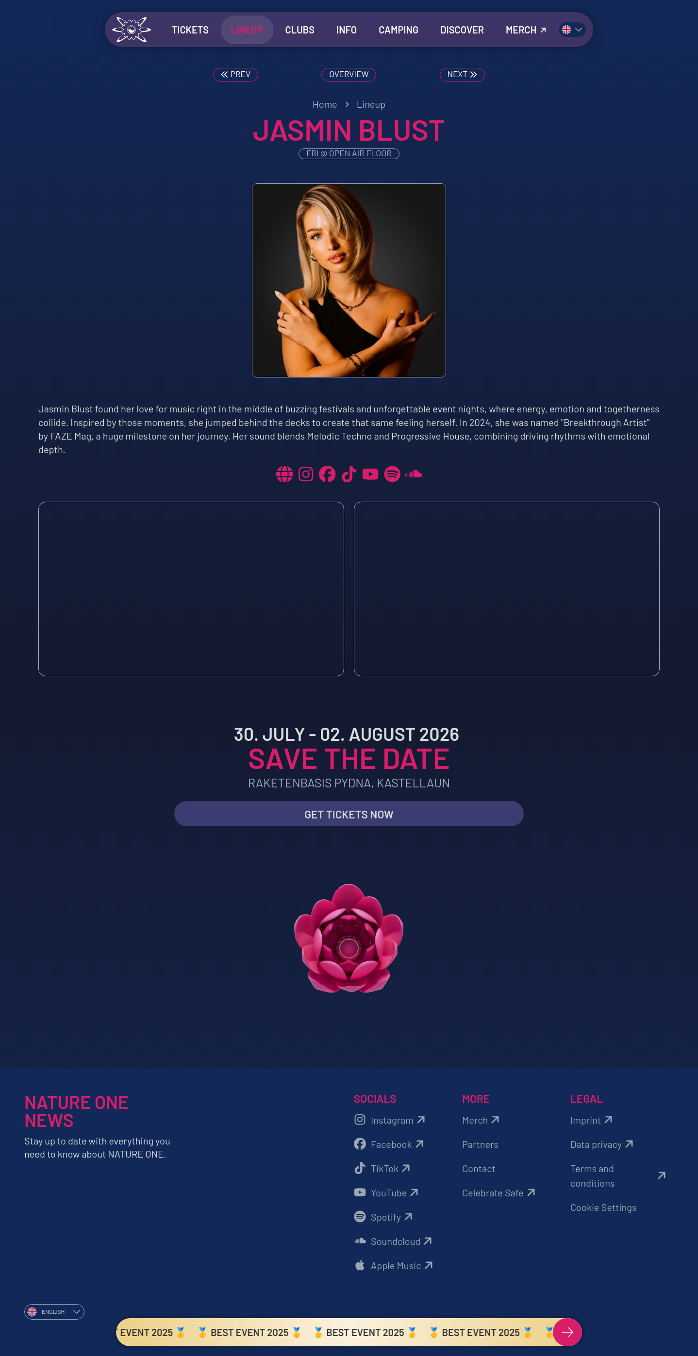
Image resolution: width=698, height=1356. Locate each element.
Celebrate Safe (500, 1192)
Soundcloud (394, 1241)
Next (463, 74)
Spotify (384, 1216)
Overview (349, 73)
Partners (480, 1144)
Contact (479, 1168)
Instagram (391, 1119)
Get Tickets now (349, 814)
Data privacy (603, 1144)
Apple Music (395, 1265)
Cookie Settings (603, 1207)
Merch (482, 1119)
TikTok (383, 1168)
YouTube (387, 1192)
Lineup (371, 104)
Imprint (592, 1119)
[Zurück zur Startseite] (131, 29)
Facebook (390, 1144)
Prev (234, 74)
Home (325, 104)
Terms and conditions (619, 1175)
